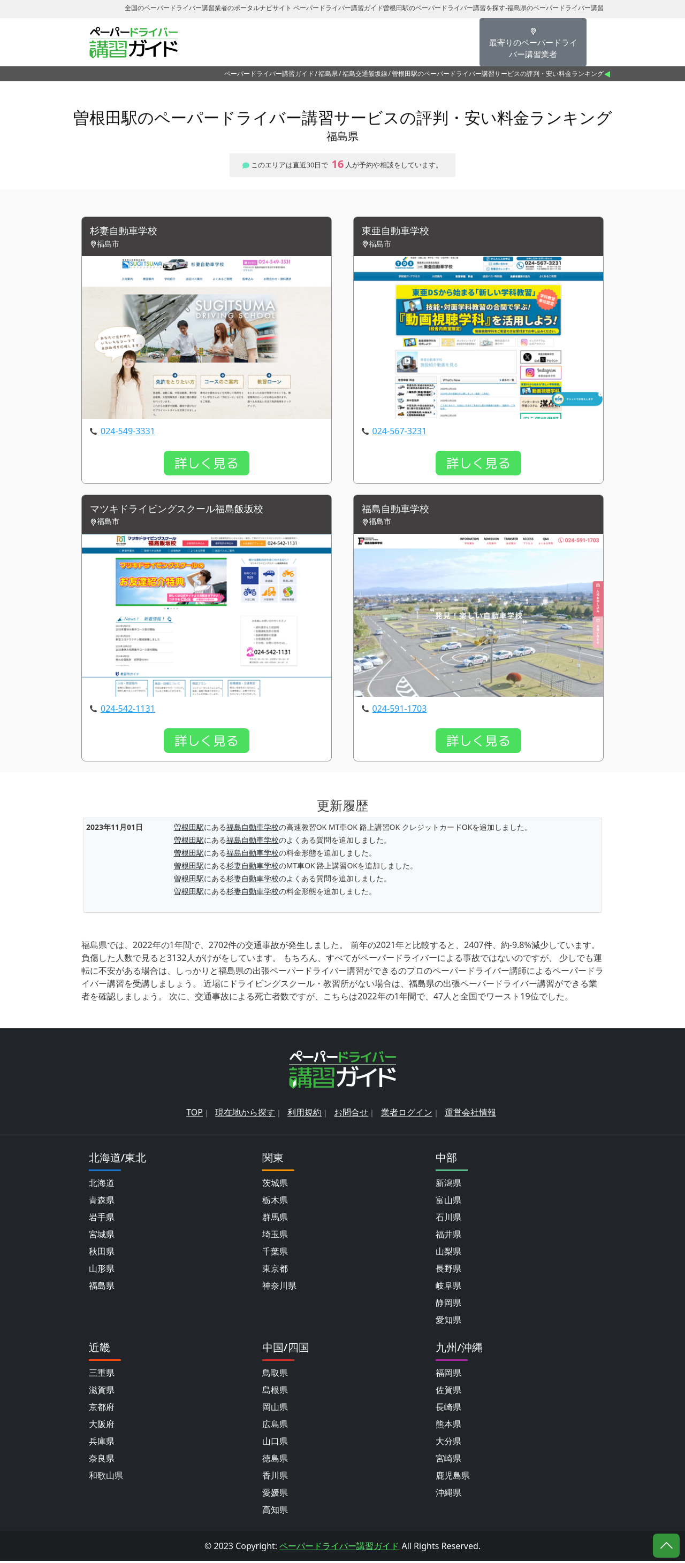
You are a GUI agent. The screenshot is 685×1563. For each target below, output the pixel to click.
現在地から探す (245, 1114)
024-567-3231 (399, 432)
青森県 (102, 1202)
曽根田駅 (189, 830)
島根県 (275, 1392)
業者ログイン (406, 1114)
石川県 (448, 1219)
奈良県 (102, 1460)
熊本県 (448, 1426)
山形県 (102, 1270)
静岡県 (448, 1305)
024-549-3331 (128, 432)
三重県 (102, 1375)
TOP (194, 1114)
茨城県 (275, 1185)
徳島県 (275, 1460)
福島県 (328, 73)
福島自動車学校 (399, 511)
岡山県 (275, 1409)
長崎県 (448, 1409)
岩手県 (102, 1219)
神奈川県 (279, 1287)
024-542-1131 (128, 711)
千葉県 (275, 1253)
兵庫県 (102, 1443)
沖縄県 (448, 1494)
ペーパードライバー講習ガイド (269, 73)
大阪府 (102, 1426)
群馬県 (275, 1219)
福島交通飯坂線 (364, 73)
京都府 (102, 1409)
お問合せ (351, 1114)
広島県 (275, 1426)
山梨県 (448, 1253)
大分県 (448, 1443)
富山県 (448, 1202)
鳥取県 (275, 1375)
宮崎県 (448, 1460)
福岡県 (448, 1375)
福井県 (448, 1236)
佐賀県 (448, 1392)
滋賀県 (102, 1392)
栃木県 (275, 1202)
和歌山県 (106, 1477)
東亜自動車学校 (399, 231)
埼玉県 (275, 1236)
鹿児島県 (453, 1477)
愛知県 (448, 1322)
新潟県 (448, 1185)
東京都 (275, 1270)
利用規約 (304, 1114)
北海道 (102, 1185)
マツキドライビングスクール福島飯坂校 (186, 511)
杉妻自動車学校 (127, 231)
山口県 (275, 1443)
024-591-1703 (399, 711)
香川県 (275, 1477)
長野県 (448, 1270)
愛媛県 (275, 1494)
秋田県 (102, 1253)
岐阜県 (448, 1287)
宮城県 (102, 1236)
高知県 (275, 1512)
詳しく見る (206, 464)
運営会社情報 (470, 1114)
